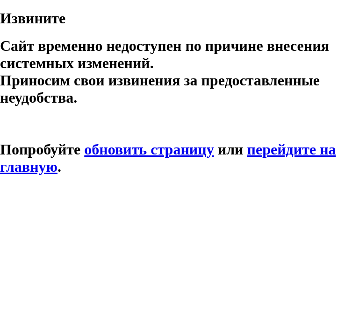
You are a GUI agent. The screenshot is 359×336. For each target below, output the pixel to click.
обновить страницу (149, 149)
